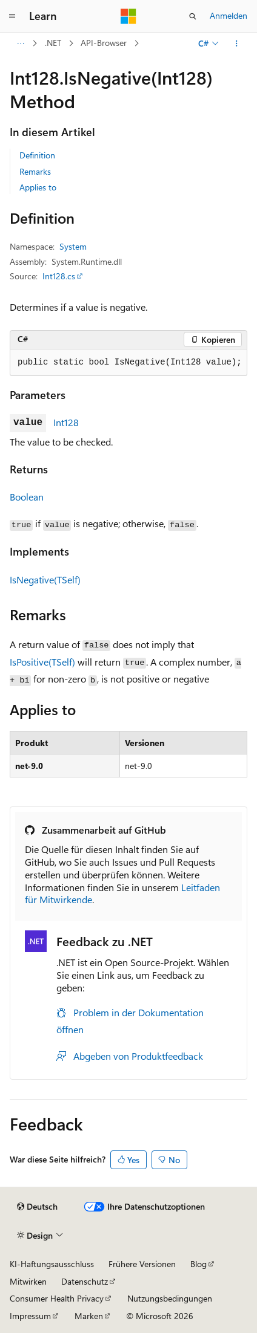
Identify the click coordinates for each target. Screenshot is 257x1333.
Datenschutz (84, 1281)
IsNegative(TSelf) (45, 579)
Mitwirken (28, 1281)
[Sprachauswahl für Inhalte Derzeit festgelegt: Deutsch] (37, 1206)
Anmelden (228, 15)
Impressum (30, 1316)
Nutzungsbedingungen (169, 1298)
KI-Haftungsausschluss (52, 1264)
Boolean (27, 496)
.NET (53, 42)
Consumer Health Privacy (57, 1298)
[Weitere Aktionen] (236, 43)
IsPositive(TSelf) (42, 661)
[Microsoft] (128, 16)
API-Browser (104, 42)
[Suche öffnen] (193, 16)
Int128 (66, 422)
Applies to (37, 187)
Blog (198, 1264)
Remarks (35, 171)
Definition (37, 155)
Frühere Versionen (142, 1264)
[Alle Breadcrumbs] (20, 43)
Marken (89, 1316)
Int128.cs (58, 276)
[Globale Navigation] (12, 16)
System (73, 246)
